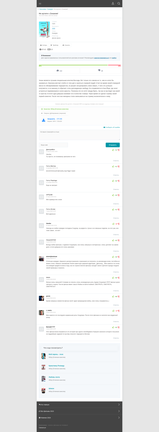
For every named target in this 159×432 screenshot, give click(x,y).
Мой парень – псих (56, 354)
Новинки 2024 (79, 417)
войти (114, 57)
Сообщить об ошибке (112, 127)
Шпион (51, 388)
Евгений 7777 (50, 326)
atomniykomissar (51, 256)
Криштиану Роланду (56, 365)
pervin (48, 295)
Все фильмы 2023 (79, 410)
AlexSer (48, 223)
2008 (53, 28)
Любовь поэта (54, 377)
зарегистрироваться (101, 57)
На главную (79, 404)
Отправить (113, 144)
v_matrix (49, 310)
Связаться (42, 427)
